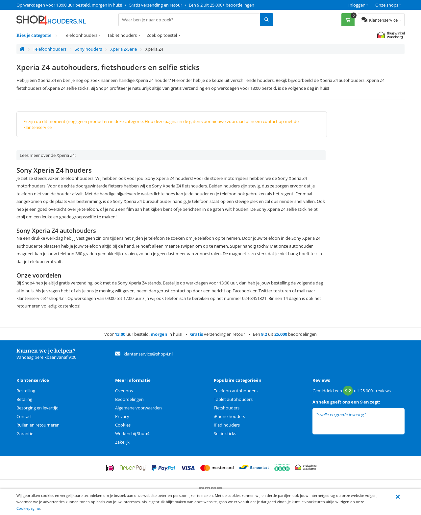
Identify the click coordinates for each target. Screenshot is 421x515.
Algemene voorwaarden (138, 408)
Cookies (123, 425)
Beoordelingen (129, 399)
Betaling (24, 399)
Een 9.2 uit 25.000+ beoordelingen (221, 5)
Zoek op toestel (162, 35)
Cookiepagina (28, 508)
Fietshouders (226, 408)
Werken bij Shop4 (132, 433)
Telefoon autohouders (236, 391)
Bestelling (25, 391)
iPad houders (227, 425)
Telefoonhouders (80, 35)
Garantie (24, 433)
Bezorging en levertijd (37, 408)
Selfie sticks (225, 433)
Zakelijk (122, 442)
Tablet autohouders (233, 399)
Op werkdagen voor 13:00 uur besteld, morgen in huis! (69, 5)
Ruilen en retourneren (38, 425)
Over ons (124, 391)
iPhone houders (229, 416)
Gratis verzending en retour (155, 5)
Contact (24, 416)
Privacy (122, 416)
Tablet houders (122, 35)
